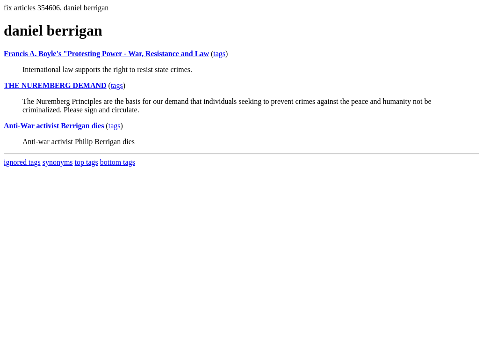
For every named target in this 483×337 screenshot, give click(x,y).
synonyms (58, 162)
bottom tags (117, 162)
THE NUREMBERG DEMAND (55, 85)
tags (219, 54)
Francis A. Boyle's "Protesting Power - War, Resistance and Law (106, 54)
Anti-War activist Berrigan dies (54, 126)
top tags (86, 162)
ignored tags (22, 162)
